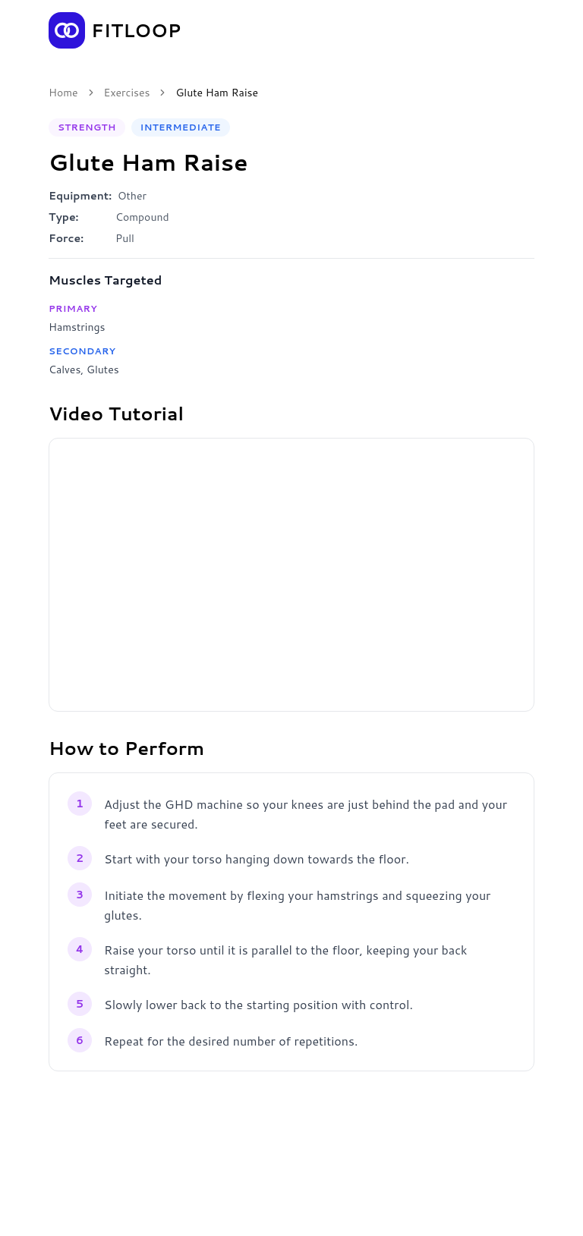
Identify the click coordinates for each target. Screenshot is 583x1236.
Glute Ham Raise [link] (216, 92)
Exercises (127, 92)
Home (63, 92)
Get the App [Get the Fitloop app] (483, 30)
